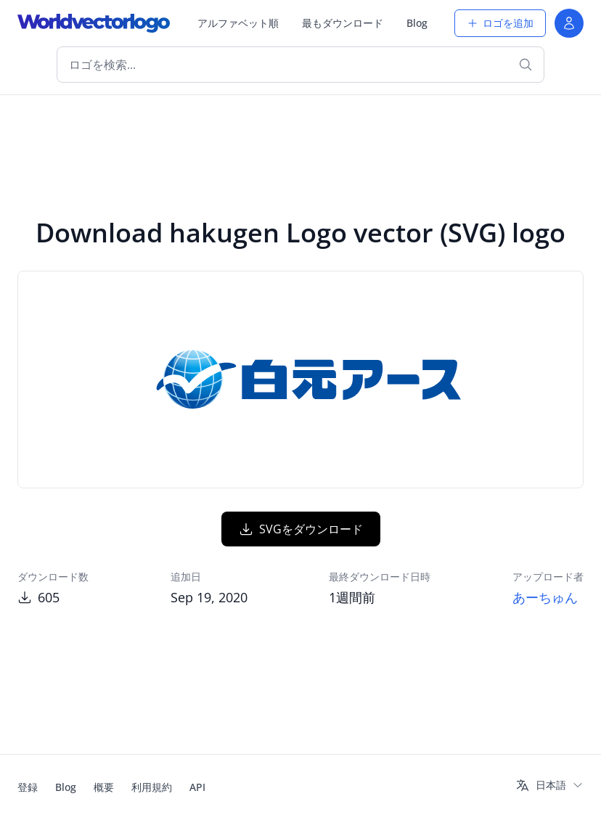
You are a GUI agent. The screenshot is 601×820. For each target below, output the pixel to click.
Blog (417, 23)
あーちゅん (545, 597)
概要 (104, 787)
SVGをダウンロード (301, 529)
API (197, 787)
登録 (27, 787)
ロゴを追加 (500, 23)
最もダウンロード (342, 23)
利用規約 (151, 787)
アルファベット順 (238, 23)
